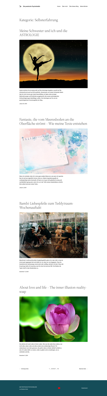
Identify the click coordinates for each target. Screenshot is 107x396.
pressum (85, 388)
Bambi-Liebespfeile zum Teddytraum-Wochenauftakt (46, 205)
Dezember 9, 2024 (23, 355)
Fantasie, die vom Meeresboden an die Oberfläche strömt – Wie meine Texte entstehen (53, 121)
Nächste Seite (83, 369)
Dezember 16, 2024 (23, 271)
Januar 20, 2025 (23, 103)
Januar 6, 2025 (22, 187)
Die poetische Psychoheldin (31, 6)
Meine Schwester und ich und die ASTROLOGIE (43, 33)
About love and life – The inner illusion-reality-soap (53, 289)
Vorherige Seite (23, 369)
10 (58, 368)
